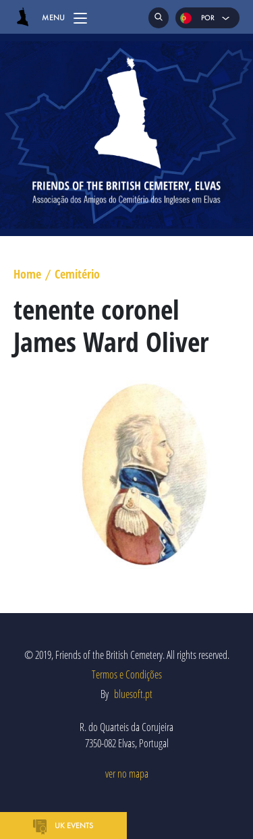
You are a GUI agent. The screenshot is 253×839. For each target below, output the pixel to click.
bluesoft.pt (133, 694)
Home (27, 274)
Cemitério (77, 274)
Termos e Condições (127, 674)
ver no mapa (126, 773)
